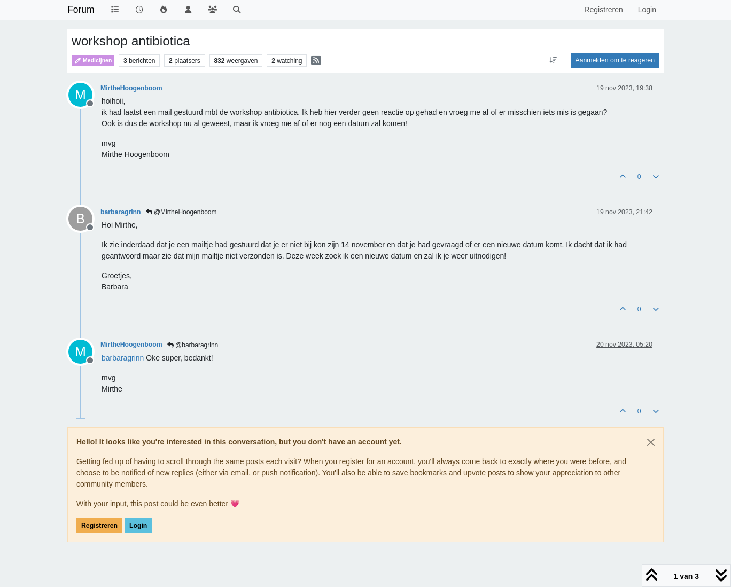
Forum (81, 9)
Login (138, 525)
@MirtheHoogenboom (181, 212)
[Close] (651, 442)
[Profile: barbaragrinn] (123, 358)
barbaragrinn (120, 212)
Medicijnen (93, 60)
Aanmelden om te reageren (615, 60)
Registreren (99, 525)
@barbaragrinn (193, 345)
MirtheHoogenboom (131, 88)
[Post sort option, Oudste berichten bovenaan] (553, 60)
